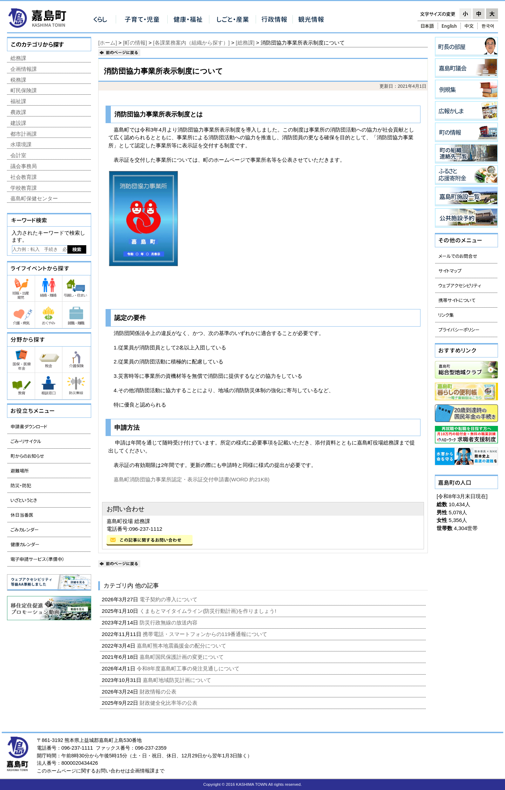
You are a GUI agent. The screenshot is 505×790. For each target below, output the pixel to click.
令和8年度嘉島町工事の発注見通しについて (189, 668)
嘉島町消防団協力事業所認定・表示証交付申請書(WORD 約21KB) (192, 479)
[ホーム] (107, 43)
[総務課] (245, 43)
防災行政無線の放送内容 (169, 622)
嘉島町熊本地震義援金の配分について (182, 646)
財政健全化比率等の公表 (169, 703)
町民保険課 (24, 90)
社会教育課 (24, 177)
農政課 (18, 112)
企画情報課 (24, 69)
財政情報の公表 (159, 692)
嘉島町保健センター (34, 198)
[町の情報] (135, 43)
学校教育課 (24, 188)
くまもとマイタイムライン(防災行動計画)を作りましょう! (209, 611)
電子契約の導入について (169, 599)
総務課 (18, 58)
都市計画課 (24, 134)
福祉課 (18, 101)
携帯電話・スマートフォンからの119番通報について (206, 634)
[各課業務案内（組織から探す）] (191, 43)
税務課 (18, 80)
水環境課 (21, 144)
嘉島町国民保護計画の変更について (182, 657)
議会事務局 (24, 166)
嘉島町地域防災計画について (178, 680)
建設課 (18, 123)
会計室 (18, 155)
